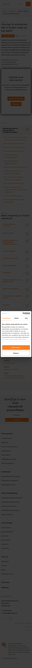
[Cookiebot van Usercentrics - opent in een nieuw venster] (23, 313)
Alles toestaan (16, 347)
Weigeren (16, 353)
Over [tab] (26, 318)
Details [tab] (16, 318)
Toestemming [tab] (6, 318)
